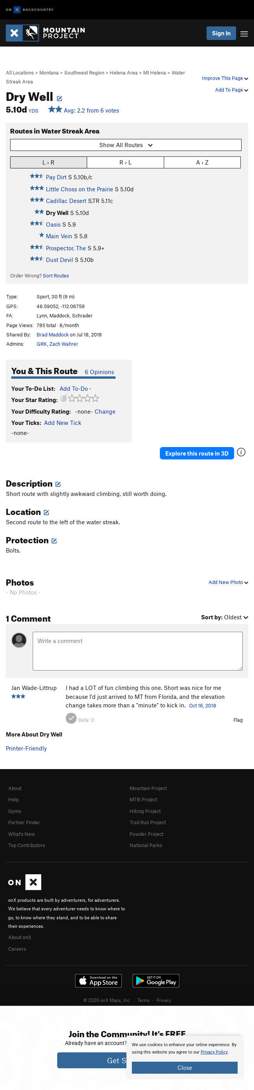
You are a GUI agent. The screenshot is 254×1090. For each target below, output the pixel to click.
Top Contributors (26, 845)
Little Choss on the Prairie (79, 188)
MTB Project (143, 799)
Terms (143, 1000)
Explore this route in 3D (197, 453)
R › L (125, 162)
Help (13, 799)
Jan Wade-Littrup (34, 687)
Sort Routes (56, 275)
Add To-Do (74, 388)
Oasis (53, 224)
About (14, 788)
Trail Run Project (148, 822)
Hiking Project (145, 811)
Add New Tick (62, 422)
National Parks (146, 845)
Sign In (221, 32)
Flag (238, 720)
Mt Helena (154, 72)
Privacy (163, 1000)
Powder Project (146, 834)
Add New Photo (228, 582)
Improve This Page (225, 78)
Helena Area (124, 72)
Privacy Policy (214, 1052)
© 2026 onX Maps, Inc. (107, 1000)
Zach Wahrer (63, 344)
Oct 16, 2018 (202, 705)
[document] (185, 1057)
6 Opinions (99, 371)
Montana (49, 72)
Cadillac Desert (66, 200)
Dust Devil (59, 259)
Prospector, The (66, 247)
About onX (20, 937)
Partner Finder (24, 822)
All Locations (20, 72)
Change (105, 411)
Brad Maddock (53, 334)
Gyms (14, 811)
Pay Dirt (56, 176)
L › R (48, 162)
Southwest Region (84, 72)
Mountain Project (148, 788)
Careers (17, 949)
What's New (21, 834)
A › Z (202, 162)
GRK (42, 344)
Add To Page (231, 90)
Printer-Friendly (26, 748)
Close (184, 1067)
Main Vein (59, 235)
